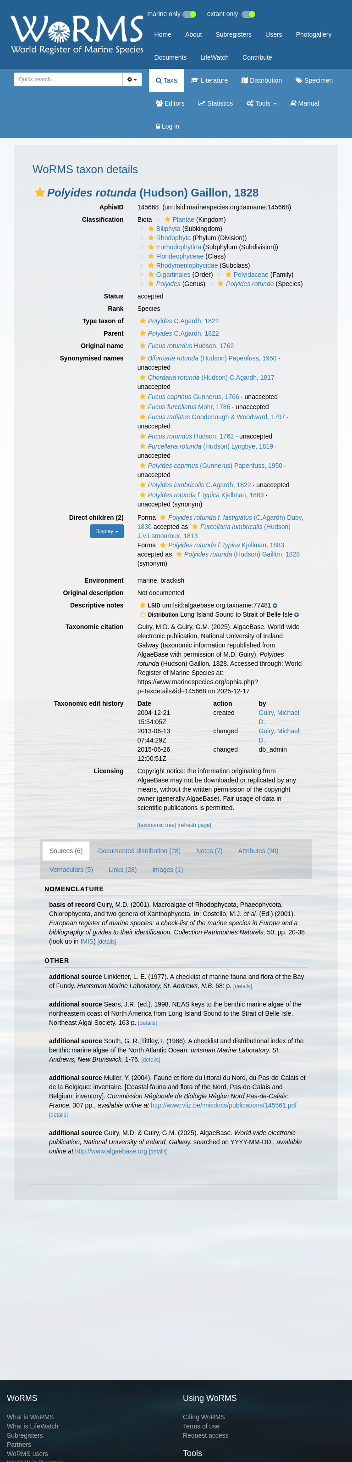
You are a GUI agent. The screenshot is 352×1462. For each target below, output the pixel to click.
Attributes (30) (258, 851)
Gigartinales (168, 274)
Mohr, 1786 (184, 406)
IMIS (87, 941)
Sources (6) (66, 851)
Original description (93, 592)
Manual (305, 103)
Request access (206, 1435)
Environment (104, 580)
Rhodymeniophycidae (182, 265)
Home (162, 34)
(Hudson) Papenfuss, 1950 (207, 358)
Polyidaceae (246, 274)
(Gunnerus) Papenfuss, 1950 (210, 465)
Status (114, 296)
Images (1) (167, 869)
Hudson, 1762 (186, 345)
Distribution (262, 80)
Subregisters (233, 34)
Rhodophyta (168, 238)
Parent (114, 333)
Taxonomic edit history (88, 703)
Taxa (166, 80)
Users (273, 34)
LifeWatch (214, 57)
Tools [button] (261, 103)
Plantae (178, 219)
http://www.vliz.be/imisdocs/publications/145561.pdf (224, 1105)
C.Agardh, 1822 (178, 321)
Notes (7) (209, 851)
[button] (40, 192)
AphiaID (111, 207)
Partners (19, 1444)
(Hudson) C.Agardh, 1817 (206, 377)
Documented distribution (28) (139, 851)
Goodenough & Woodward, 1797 (211, 417)
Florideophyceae (175, 256)
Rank (115, 308)
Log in (167, 126)
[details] (107, 942)
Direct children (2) (96, 517)
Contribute (257, 57)
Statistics (215, 103)
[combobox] (68, 79)
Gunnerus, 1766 (188, 396)
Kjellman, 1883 (201, 495)
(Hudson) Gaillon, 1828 (237, 554)
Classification (103, 219)
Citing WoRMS (204, 1417)
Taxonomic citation (95, 626)
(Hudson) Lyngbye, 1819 (205, 446)
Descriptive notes (97, 605)
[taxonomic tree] (157, 825)
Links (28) (123, 869)
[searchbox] (65, 79)
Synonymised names (91, 358)
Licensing (108, 771)
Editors (170, 103)
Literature (209, 80)
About (193, 34)
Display (107, 531)
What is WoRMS (30, 1417)
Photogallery (314, 34)
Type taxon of (103, 321)
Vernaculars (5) (71, 869)
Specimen (314, 80)
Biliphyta (163, 228)
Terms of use (201, 1426)
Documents (170, 57)
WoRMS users (27, 1453)
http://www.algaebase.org (111, 1151)
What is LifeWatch (32, 1426)
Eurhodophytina (173, 247)
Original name (102, 345)
